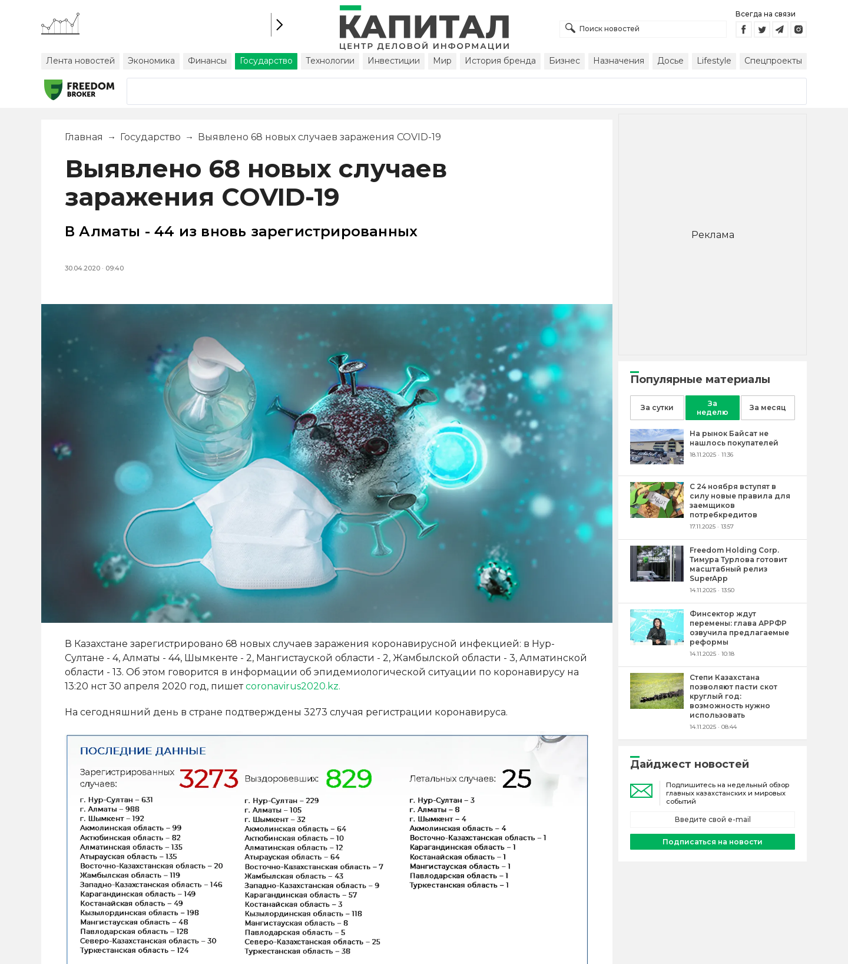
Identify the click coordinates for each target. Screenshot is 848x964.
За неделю (712, 408)
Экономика (151, 60)
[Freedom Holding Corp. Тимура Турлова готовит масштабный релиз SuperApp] (657, 578)
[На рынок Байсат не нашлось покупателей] (657, 461)
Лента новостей (80, 60)
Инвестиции (393, 60)
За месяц (768, 407)
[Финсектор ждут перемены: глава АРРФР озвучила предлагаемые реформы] (657, 642)
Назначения (618, 60)
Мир (442, 60)
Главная (84, 137)
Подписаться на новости (712, 841)
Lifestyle (714, 60)
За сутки (657, 407)
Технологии (330, 60)
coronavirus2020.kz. (293, 686)
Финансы (207, 60)
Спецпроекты (773, 60)
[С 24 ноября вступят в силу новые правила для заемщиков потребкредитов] (657, 514)
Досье (670, 60)
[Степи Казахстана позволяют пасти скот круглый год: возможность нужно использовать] (657, 705)
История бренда (500, 60)
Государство (266, 60)
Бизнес (564, 60)
